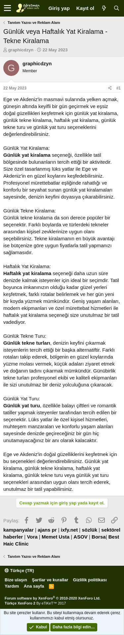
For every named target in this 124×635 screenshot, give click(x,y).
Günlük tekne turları (26, 343)
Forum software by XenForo (53, 598)
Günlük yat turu (21, 405)
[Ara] (116, 8)
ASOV (80, 537)
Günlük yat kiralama (27, 155)
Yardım (12, 586)
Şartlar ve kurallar (50, 579)
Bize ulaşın (16, 579)
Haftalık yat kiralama (27, 273)
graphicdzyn (21, 49)
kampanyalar (18, 530)
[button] (7, 8)
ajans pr (47, 530)
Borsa (99, 537)
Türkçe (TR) (19, 570)
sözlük (89, 530)
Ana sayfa (34, 586)
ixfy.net (69, 530)
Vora (32, 537)
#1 (118, 88)
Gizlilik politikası (90, 579)
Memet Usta (55, 537)
